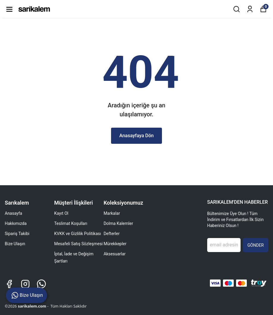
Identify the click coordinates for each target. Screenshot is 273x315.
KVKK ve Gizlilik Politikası (77, 233)
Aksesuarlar (115, 253)
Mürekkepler (115, 243)
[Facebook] (9, 284)
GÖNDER (255, 245)
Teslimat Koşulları (70, 223)
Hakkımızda (15, 223)
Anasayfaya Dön (136, 135)
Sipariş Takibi (17, 233)
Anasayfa (13, 213)
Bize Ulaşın (15, 243)
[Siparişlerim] (250, 9)
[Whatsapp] (41, 284)
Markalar (112, 213)
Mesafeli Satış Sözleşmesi (78, 243)
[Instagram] (25, 284)
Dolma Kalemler (118, 223)
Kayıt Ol (61, 213)
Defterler (112, 233)
